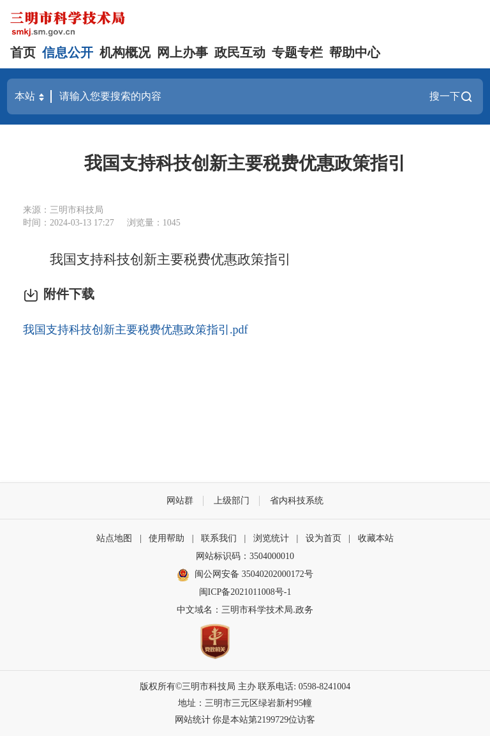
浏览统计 (271, 538)
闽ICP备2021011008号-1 (245, 592)
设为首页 (323, 538)
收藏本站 (376, 538)
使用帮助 (166, 538)
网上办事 (182, 52)
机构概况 (125, 52)
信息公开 (67, 52)
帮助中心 (354, 52)
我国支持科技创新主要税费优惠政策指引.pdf (135, 329)
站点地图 (114, 538)
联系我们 (219, 538)
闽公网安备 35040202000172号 (245, 575)
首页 (23, 52)
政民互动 (239, 52)
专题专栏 (297, 52)
